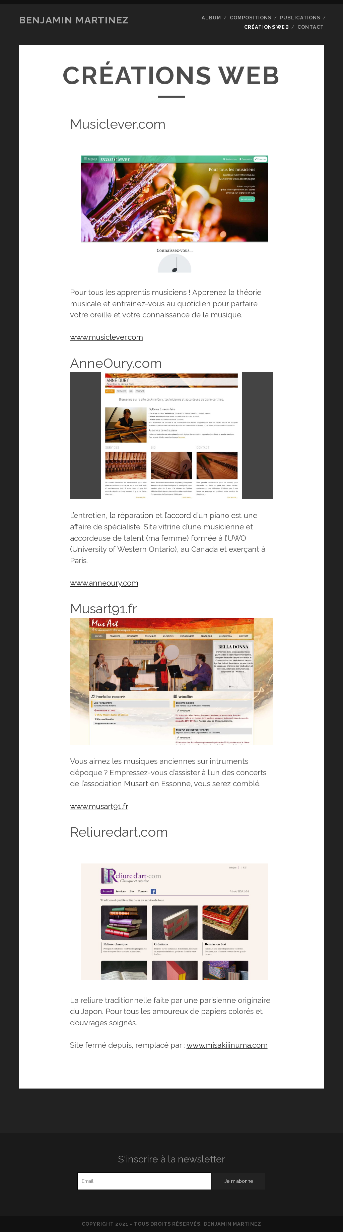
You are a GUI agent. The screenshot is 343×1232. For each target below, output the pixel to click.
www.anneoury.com (104, 583)
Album (211, 17)
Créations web (266, 27)
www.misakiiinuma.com (227, 1045)
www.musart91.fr (99, 806)
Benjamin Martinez (74, 20)
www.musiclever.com (106, 337)
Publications (300, 17)
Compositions (251, 17)
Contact (310, 27)
